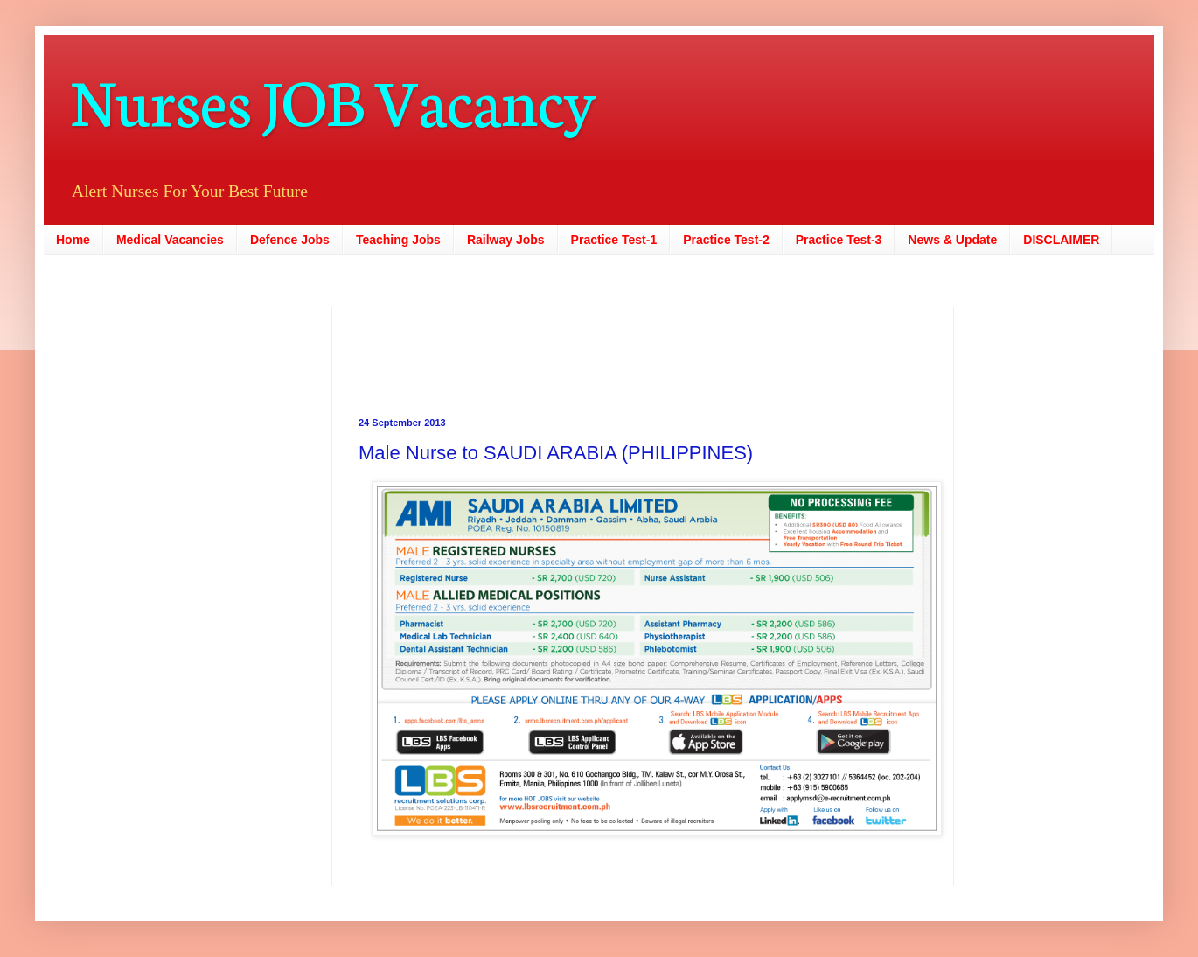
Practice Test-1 (614, 240)
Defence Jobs (290, 240)
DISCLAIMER (1061, 240)
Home (73, 240)
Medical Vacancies (170, 240)
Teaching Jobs (398, 240)
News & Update (952, 240)
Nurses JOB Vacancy (333, 98)
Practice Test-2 (726, 240)
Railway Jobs (506, 240)
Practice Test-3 (839, 240)
